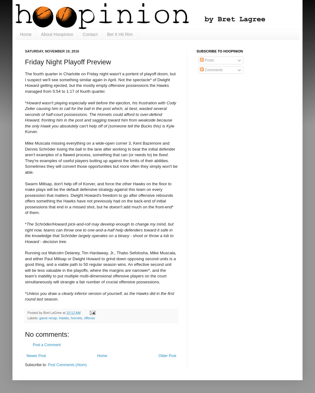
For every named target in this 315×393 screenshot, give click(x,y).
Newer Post (36, 356)
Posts (207, 60)
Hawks (64, 318)
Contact (90, 34)
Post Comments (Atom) (67, 365)
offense (89, 318)
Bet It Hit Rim (120, 34)
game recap (48, 318)
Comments (211, 70)
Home (26, 34)
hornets (76, 318)
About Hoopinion (57, 34)
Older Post (167, 356)
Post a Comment (47, 345)
